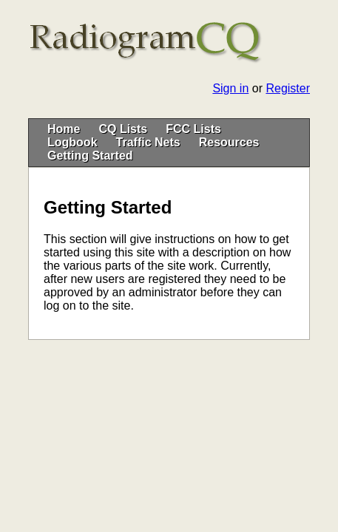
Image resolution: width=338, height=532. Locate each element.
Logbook (72, 142)
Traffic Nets (148, 142)
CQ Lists (122, 129)
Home (63, 129)
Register (288, 88)
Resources (229, 142)
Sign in (230, 88)
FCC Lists (193, 129)
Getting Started (90, 155)
